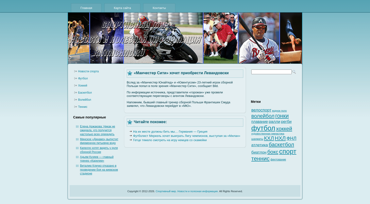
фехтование (278, 159)
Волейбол (84, 99)
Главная (86, 8)
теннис (260, 158)
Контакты (159, 8)
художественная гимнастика (267, 133)
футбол (263, 128)
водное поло (279, 110)
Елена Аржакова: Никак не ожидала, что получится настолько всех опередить (97, 130)
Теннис (82, 107)
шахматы (257, 139)
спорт (287, 151)
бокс (272, 152)
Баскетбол (85, 92)
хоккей (284, 129)
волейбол (262, 116)
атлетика (259, 145)
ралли (274, 121)
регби (286, 121)
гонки (282, 116)
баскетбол (281, 144)
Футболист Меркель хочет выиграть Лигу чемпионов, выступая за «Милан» (186, 136)
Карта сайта (122, 8)
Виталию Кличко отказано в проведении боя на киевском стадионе (99, 169)
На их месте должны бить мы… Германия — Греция (170, 131)
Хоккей (82, 85)
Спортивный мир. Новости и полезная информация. (187, 191)
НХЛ (280, 138)
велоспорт (261, 110)
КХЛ (269, 138)
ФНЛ (291, 138)
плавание (259, 122)
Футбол (83, 78)
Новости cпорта (88, 71)
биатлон (258, 152)
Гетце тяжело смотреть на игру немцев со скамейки (170, 140)
